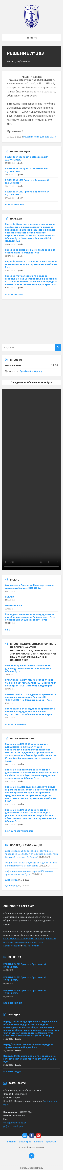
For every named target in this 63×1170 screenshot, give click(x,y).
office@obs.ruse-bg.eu (14, 1122)
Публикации (23, 61)
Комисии (39, 1141)
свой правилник (30, 945)
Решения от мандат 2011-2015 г (39, 136)
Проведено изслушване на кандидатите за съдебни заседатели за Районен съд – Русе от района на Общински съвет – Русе (30, 617)
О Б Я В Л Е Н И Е (13, 605)
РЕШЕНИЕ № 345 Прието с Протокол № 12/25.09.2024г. (26, 170)
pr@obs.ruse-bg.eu (13, 1126)
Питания (11, 1141)
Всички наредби (14, 294)
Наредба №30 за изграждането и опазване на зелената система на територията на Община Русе (31, 264)
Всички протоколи (16, 724)
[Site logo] (31, 27)
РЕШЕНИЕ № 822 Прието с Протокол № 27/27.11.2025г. (24, 965)
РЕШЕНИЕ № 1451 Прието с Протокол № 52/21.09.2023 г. (27, 181)
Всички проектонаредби (19, 831)
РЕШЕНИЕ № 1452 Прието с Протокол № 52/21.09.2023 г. (27, 193)
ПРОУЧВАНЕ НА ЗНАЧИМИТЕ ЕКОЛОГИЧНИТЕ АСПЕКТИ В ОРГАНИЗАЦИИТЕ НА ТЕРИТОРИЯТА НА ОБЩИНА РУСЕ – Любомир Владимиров (30, 682)
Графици (51, 1141)
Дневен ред (11, 879)
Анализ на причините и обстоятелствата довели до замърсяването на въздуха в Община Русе (28, 668)
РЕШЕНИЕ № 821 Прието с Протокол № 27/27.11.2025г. (24, 979)
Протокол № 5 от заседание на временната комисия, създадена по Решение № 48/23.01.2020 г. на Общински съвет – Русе (30, 711)
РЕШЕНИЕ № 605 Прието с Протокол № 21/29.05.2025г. (26, 158)
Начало (10, 61)
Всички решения (14, 204)
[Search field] (31, 347)
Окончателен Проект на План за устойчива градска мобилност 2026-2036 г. (29, 586)
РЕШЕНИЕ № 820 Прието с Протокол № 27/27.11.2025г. (24, 992)
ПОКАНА (9, 596)
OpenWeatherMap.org (31, 371)
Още (7, 629)
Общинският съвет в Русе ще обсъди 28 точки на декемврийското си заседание (31, 864)
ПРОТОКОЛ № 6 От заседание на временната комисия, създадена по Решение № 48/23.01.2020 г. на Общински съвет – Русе (30, 697)
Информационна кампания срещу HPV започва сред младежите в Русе (29, 873)
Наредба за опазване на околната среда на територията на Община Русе (30, 251)
